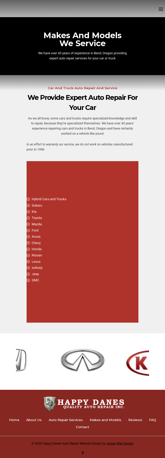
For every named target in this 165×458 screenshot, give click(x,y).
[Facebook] (82, 452)
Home (14, 420)
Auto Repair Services (66, 420)
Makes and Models (105, 420)
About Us (34, 420)
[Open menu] (161, 9)
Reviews (135, 420)
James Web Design (120, 443)
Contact (82, 427)
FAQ (152, 420)
